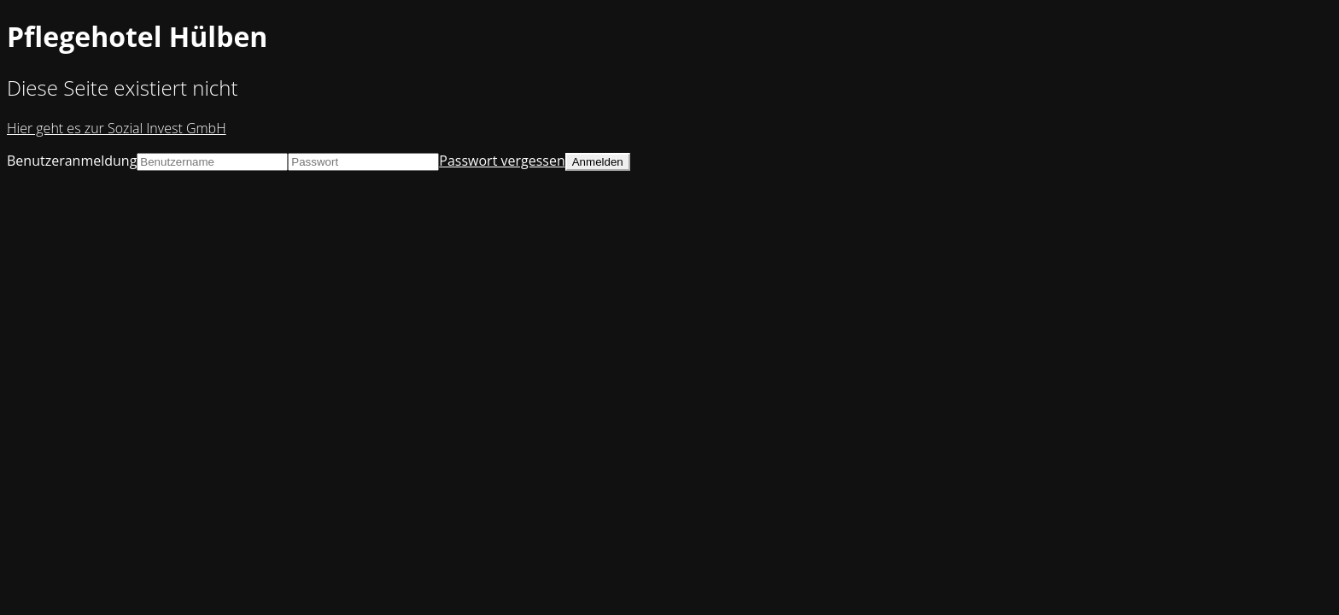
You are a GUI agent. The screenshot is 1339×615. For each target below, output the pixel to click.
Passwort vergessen (501, 160)
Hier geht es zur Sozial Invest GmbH (116, 128)
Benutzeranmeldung (72, 160)
